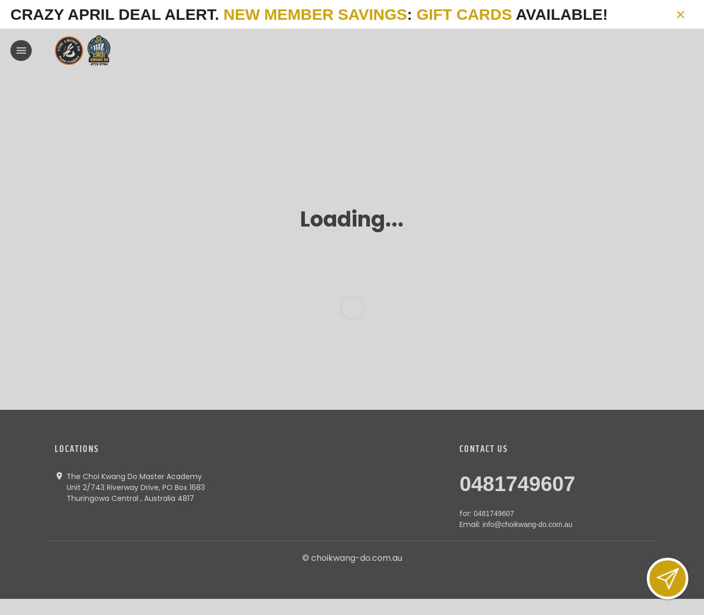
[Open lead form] (667, 578)
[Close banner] (681, 14)
